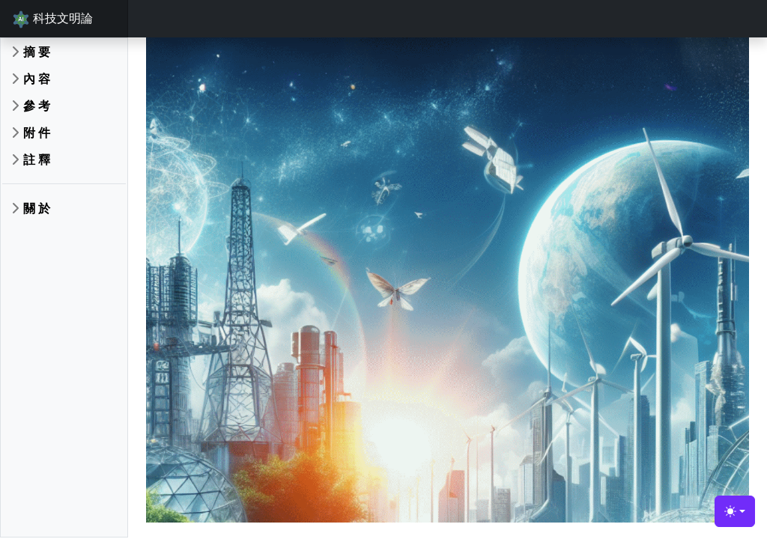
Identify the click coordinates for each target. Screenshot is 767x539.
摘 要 (36, 51)
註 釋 (36, 159)
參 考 (36, 105)
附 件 (36, 132)
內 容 (36, 78)
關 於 (36, 208)
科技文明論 (52, 19)
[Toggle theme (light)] (735, 511)
